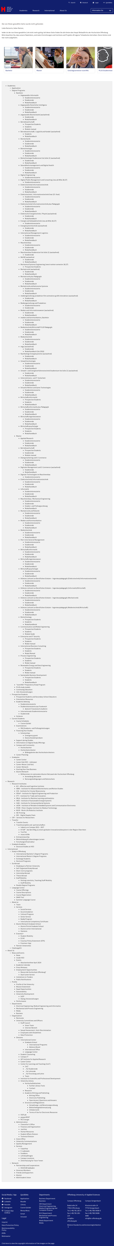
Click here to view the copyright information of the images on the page (28, 1243)
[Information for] (102, 10)
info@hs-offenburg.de (93, 1218)
